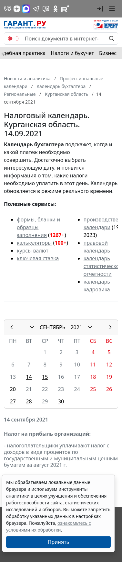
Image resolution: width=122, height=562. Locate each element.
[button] (100, 9)
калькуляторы (34, 242)
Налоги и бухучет (72, 53)
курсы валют (32, 250)
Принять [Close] (58, 541)
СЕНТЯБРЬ (52, 327)
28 (29, 401)
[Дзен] (17, 9)
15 (45, 376)
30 (61, 401)
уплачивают (74, 445)
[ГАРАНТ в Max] (26, 9)
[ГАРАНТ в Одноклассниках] (55, 9)
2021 (76, 327)
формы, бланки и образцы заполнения (38, 227)
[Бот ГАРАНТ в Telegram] (46, 9)
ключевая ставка (38, 258)
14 (29, 376)
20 (13, 389)
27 (13, 401)
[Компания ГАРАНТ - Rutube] (65, 9)
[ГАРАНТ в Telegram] (36, 9)
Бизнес (108, 53)
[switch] (13, 38)
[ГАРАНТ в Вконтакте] (8, 9)
